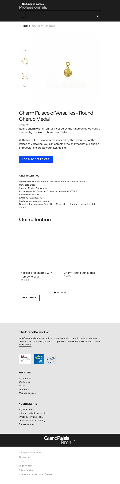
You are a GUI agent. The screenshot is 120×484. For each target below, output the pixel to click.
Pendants (29, 297)
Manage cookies (27, 393)
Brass (32, 185)
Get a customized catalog (32, 420)
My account (25, 378)
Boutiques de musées (30, 453)
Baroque (41, 191)
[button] (22, 16)
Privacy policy (26, 470)
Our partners (25, 457)
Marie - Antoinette (37, 188)
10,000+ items (26, 409)
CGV (21, 461)
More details (25, 345)
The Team (24, 389)
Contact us (24, 382)
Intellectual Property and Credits (35, 474)
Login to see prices (35, 159)
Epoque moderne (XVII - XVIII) (61, 191)
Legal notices (25, 466)
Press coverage (27, 424)
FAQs (22, 386)
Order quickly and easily (31, 417)
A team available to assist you (34, 413)
